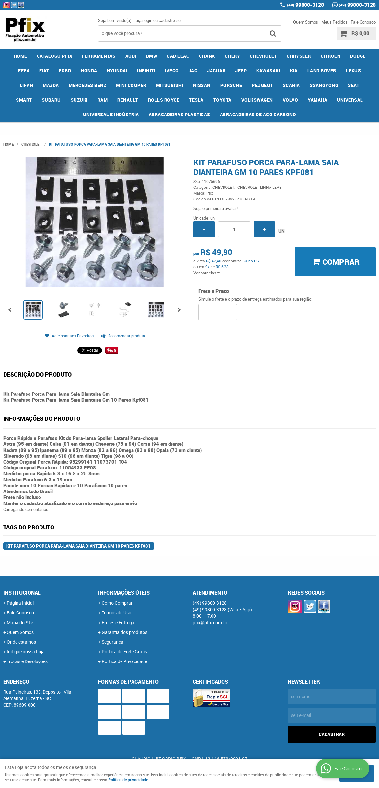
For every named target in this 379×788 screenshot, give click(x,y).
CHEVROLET (263, 56)
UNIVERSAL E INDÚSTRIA (111, 114)
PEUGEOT (262, 85)
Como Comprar (117, 603)
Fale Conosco (363, 22)
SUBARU (51, 100)
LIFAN (26, 85)
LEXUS (353, 70)
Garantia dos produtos (124, 632)
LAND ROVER (321, 70)
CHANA (207, 56)
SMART (24, 100)
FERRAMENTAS (99, 56)
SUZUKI (79, 100)
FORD (65, 70)
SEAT (353, 85)
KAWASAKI (268, 70)
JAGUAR (216, 70)
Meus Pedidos (334, 22)
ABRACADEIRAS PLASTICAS (179, 114)
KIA (294, 70)
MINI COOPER (131, 85)
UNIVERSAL (350, 100)
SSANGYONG (324, 85)
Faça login (142, 20)
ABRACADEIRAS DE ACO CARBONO (258, 114)
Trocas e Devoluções (27, 661)
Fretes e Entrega (118, 622)
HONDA (89, 70)
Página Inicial (20, 603)
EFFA (23, 70)
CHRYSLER (299, 56)
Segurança (112, 642)
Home (20, 56)
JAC (193, 70)
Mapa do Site (20, 622)
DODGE (358, 56)
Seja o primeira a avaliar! (215, 208)
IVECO (172, 70)
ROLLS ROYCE (164, 100)
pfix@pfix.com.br (210, 622)
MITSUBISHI (169, 85)
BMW (151, 56)
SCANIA (291, 85)
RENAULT (127, 100)
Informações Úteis (124, 592)
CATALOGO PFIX (55, 56)
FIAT (44, 70)
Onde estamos (21, 642)
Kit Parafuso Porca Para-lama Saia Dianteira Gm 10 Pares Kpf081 (78, 546)
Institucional (22, 592)
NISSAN (202, 85)
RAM (103, 100)
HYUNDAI (117, 70)
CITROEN (331, 56)
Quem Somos (305, 22)
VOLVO (290, 100)
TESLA (196, 100)
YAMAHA (317, 100)
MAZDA (51, 85)
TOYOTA (222, 100)
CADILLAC (178, 56)
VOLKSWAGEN (257, 100)
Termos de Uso (116, 613)
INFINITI (146, 70)
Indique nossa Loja (26, 652)
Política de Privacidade (124, 661)
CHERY (232, 56)
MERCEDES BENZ (88, 85)
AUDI (130, 56)
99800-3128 (305, 4)
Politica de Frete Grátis (124, 652)
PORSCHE (231, 85)
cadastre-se (170, 20)
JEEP (241, 70)
